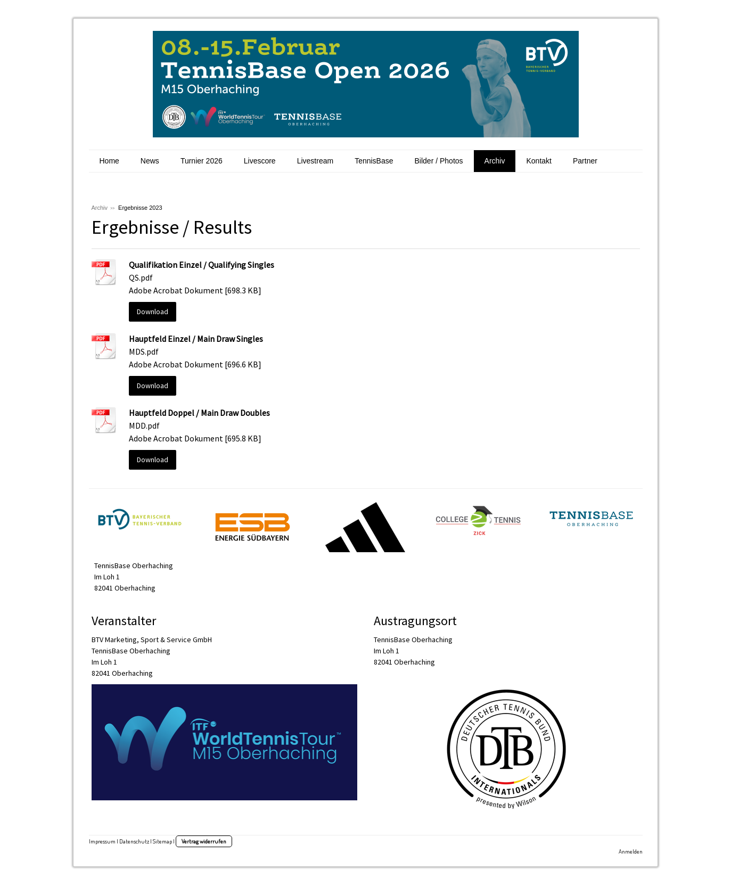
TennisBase (374, 161)
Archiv (494, 161)
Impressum (102, 841)
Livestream (315, 161)
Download (152, 311)
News (150, 161)
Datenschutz (134, 841)
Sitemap (162, 841)
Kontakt (538, 161)
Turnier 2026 (201, 161)
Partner (585, 161)
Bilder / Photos (439, 161)
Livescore (260, 161)
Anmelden (631, 851)
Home (109, 161)
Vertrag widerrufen (204, 841)
